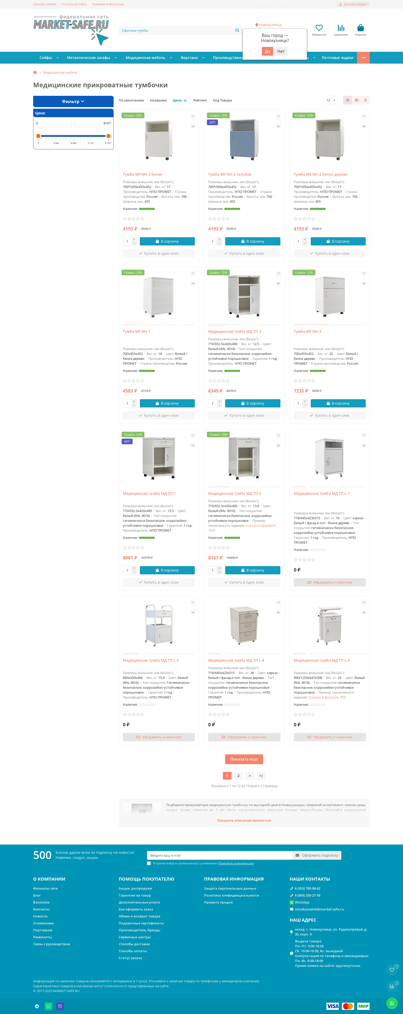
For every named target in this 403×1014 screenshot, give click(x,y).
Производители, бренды (139, 930)
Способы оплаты (44, 4)
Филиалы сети (45, 888)
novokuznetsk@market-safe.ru (319, 909)
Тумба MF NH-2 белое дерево (320, 175)
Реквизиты (42, 937)
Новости (40, 916)
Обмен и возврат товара (139, 916)
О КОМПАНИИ (49, 879)
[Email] (219, 855)
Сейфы (44, 58)
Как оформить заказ (136, 909)
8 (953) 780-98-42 (307, 888)
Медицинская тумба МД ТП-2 (234, 494)
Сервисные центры (135, 937)
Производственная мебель (217, 58)
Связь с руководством (51, 944)
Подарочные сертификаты (141, 923)
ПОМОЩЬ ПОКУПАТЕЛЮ (146, 879)
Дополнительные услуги (139, 902)
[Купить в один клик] (159, 254)
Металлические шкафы (83, 58)
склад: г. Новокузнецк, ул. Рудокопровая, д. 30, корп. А (331, 931)
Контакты (41, 909)
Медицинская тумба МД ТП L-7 (322, 494)
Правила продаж (218, 902)
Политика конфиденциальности (231, 895)
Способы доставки (74, 4)
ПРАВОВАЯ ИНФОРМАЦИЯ (234, 879)
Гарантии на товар (135, 895)
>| (261, 776)
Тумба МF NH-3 (307, 332)
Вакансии (41, 902)
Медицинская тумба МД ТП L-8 (236, 661)
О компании (43, 923)
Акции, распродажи (135, 888)
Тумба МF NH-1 (136, 332)
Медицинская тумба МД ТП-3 (234, 332)
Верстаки (173, 58)
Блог (37, 895)
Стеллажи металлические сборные (323, 58)
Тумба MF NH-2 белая (142, 175)
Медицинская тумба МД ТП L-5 (151, 661)
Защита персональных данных (230, 888)
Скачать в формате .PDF (327, 698)
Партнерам (42, 930)
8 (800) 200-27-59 (307, 895)
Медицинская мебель (134, 58)
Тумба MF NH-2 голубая (229, 175)
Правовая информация (108, 4)
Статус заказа (130, 958)
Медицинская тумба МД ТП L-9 (322, 661)
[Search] (181, 30)
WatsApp (302, 902)
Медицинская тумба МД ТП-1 (149, 494)
